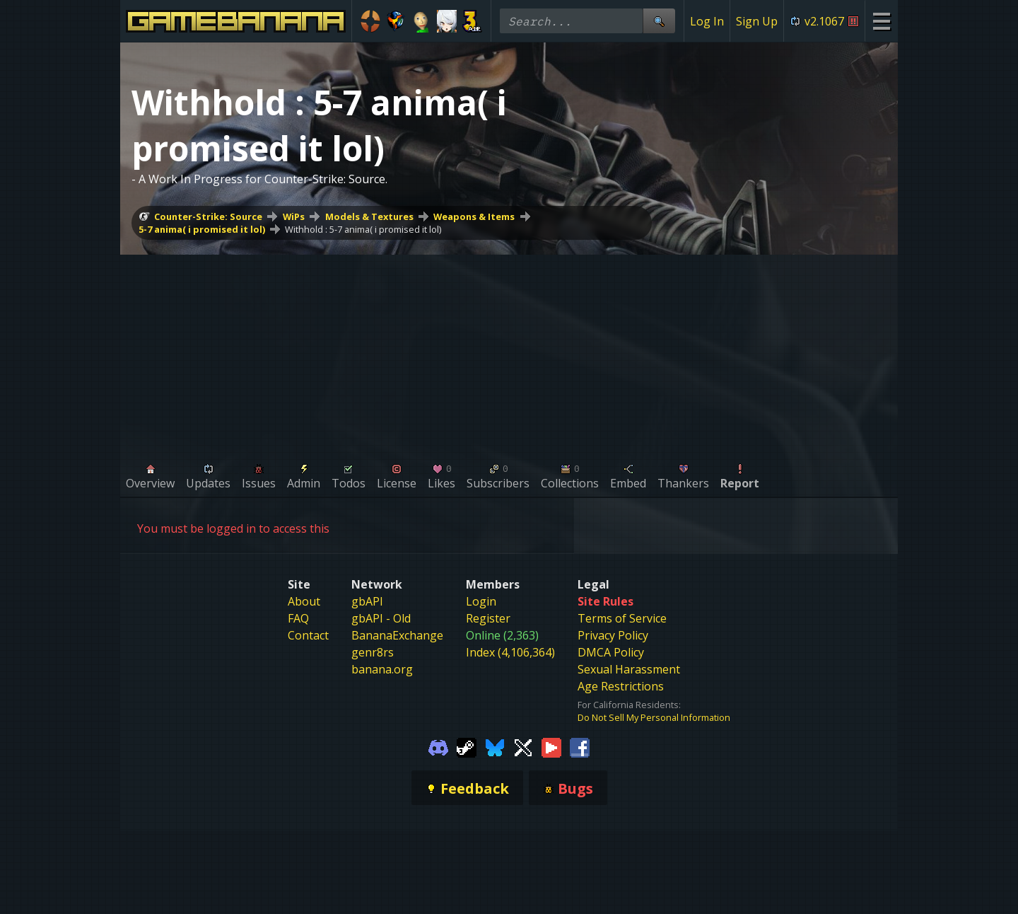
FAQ (298, 618)
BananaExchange (397, 635)
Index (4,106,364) (510, 652)
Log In (707, 21)
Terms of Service (622, 618)
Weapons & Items (474, 216)
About (304, 601)
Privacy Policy (613, 635)
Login (481, 601)
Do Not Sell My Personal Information (654, 717)
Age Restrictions (621, 686)
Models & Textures (369, 216)
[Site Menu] (881, 21)
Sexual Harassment (629, 669)
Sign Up (757, 21)
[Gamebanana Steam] (466, 746)
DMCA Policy (611, 652)
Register (488, 618)
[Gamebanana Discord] (438, 746)
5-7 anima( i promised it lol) (202, 229)
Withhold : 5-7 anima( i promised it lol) (363, 229)
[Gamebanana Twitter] (523, 746)
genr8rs (372, 652)
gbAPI (367, 601)
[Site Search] (659, 20)
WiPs (294, 216)
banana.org (382, 669)
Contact (308, 635)
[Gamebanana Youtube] (551, 746)
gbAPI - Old (381, 618)
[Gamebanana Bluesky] (495, 746)
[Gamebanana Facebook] (579, 746)
